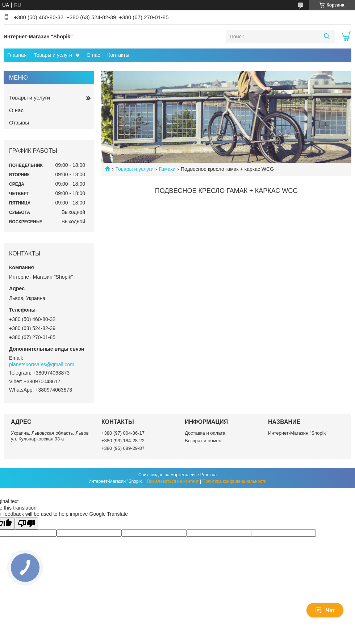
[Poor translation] (26, 523)
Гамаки (167, 169)
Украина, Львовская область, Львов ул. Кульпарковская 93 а (50, 436)
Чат (325, 610)
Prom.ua (208, 474)
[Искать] (326, 36)
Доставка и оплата (205, 433)
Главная (16, 55)
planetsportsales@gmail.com (41, 364)
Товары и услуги (53, 55)
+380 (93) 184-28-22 (123, 440)
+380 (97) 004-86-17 (123, 433)
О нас (93, 55)
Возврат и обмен (203, 440)
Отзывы (19, 122)
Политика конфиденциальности (234, 481)
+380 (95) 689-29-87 (123, 448)
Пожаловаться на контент (173, 481)
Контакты (118, 55)
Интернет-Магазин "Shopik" (297, 433)
